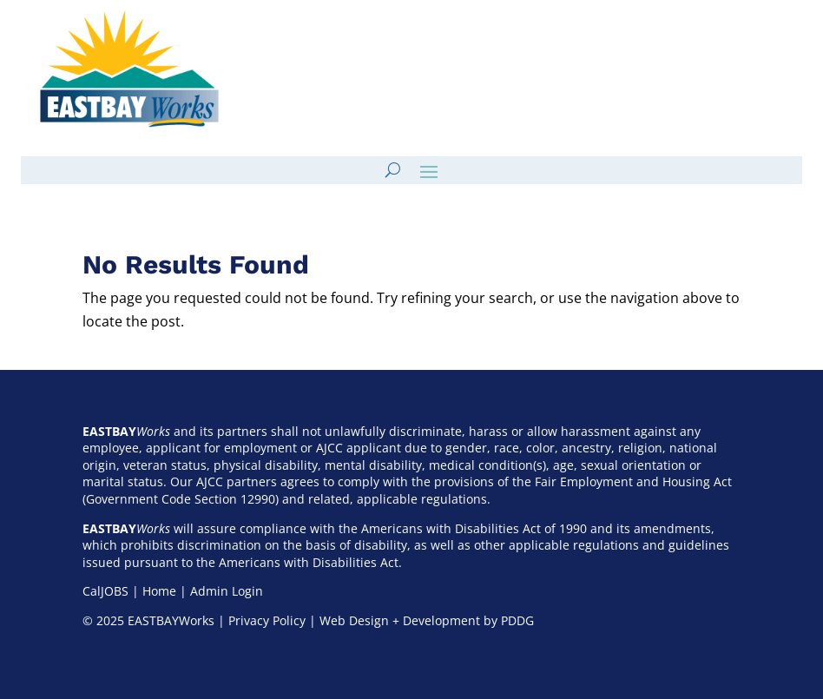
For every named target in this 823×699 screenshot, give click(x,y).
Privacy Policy (267, 620)
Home (159, 591)
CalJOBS (105, 591)
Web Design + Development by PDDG (426, 620)
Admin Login (226, 591)
